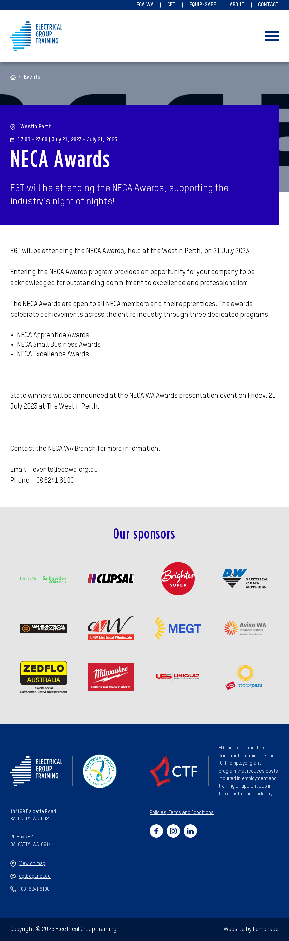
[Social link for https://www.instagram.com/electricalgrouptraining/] (173, 831)
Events (32, 77)
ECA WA (145, 5)
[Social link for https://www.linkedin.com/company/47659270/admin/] (190, 831)
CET (171, 5)
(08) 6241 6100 (30, 889)
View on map (27, 863)
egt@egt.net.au (30, 876)
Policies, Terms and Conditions (182, 812)
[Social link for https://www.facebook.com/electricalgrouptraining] (156, 831)
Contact (268, 5)
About (237, 5)
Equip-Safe (202, 5)
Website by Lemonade (251, 929)
